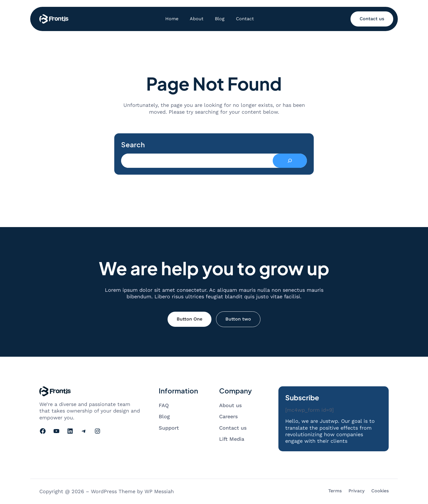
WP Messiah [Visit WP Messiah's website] (159, 491)
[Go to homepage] (53, 19)
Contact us (372, 18)
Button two (238, 319)
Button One (189, 319)
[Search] (290, 161)
